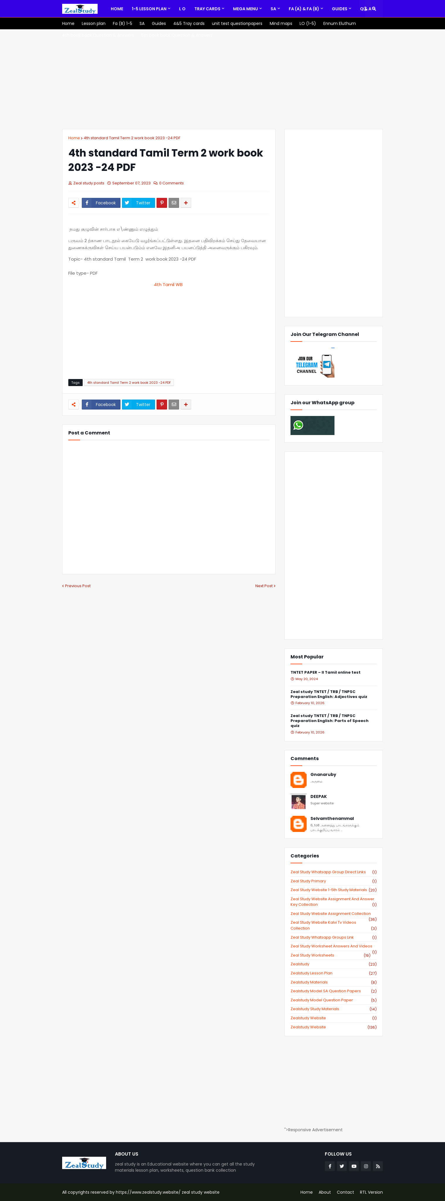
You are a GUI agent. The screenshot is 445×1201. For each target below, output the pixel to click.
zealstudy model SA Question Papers (334, 991)
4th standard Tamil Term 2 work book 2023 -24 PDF (132, 138)
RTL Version (371, 1192)
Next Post (264, 586)
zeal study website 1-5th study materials (334, 890)
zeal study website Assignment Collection (334, 914)
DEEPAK (318, 796)
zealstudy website (334, 1018)
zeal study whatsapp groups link (334, 937)
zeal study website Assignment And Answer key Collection (334, 902)
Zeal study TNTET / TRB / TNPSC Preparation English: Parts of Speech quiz (329, 721)
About (325, 1192)
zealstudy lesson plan (334, 973)
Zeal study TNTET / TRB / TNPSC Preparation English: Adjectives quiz (329, 694)
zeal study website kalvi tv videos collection (334, 925)
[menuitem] (117, 9)
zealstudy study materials (334, 1009)
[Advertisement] (222, 79)
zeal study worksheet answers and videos (334, 946)
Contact (345, 1192)
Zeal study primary (334, 881)
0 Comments (171, 183)
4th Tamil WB (169, 284)
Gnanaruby (323, 774)
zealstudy (334, 964)
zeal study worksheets (331, 955)
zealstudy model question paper (334, 1000)
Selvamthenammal (332, 818)
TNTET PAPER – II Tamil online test (326, 672)
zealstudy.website (334, 1027)
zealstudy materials (334, 982)
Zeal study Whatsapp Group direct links (334, 872)
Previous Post (78, 586)
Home (74, 138)
